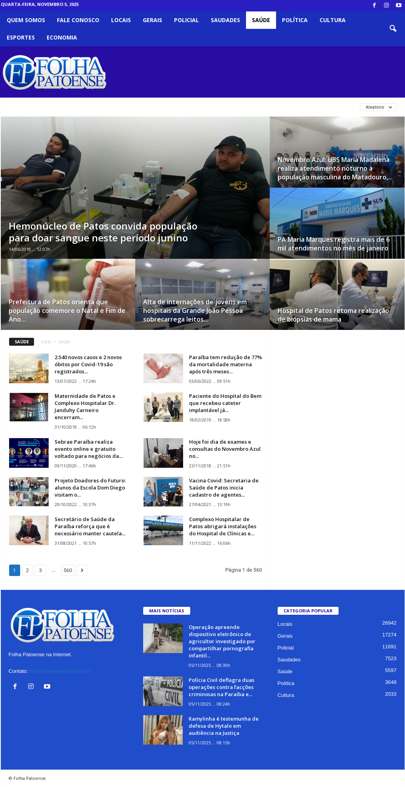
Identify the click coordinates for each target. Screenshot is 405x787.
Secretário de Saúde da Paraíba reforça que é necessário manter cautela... (90, 526)
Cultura (333, 20)
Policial (186, 20)
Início (46, 342)
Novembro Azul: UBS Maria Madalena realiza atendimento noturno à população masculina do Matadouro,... (335, 168)
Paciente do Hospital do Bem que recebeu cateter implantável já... (225, 403)
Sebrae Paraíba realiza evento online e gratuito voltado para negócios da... (89, 448)
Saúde (261, 20)
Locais (121, 20)
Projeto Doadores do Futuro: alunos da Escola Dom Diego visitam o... (90, 487)
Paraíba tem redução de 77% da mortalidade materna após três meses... (225, 364)
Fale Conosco (78, 20)
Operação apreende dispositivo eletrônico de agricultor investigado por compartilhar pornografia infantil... (222, 641)
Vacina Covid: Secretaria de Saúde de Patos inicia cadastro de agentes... (224, 487)
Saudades (225, 20)
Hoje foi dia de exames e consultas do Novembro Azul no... (225, 448)
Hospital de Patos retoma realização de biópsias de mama (333, 315)
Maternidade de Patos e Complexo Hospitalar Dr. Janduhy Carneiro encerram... (85, 406)
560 (68, 570)
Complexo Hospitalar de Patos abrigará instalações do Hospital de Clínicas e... (222, 526)
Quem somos (26, 20)
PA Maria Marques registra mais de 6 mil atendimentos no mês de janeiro (334, 243)
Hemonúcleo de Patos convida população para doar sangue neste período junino (103, 231)
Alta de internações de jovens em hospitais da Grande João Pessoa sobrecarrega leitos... (195, 310)
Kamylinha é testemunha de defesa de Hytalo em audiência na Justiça (224, 725)
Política (295, 20)
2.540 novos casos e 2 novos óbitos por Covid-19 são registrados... (88, 364)
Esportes (21, 37)
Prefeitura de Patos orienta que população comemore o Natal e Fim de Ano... (67, 310)
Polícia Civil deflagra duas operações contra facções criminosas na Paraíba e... (221, 687)
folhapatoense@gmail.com (59, 671)
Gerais (152, 20)
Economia (62, 37)
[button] (392, 29)
